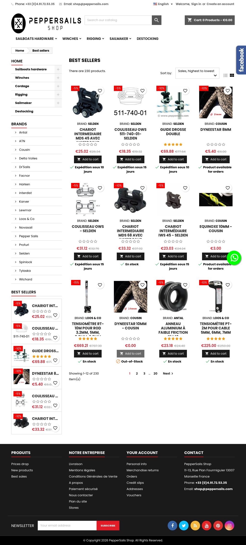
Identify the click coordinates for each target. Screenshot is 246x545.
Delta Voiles (27, 158)
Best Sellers (23, 292)
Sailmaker (119, 38)
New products (22, 470)
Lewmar (24, 210)
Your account (142, 452)
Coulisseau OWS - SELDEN (46, 396)
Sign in (196, 4)
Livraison (75, 464)
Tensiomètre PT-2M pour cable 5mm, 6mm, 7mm (216, 328)
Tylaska (24, 270)
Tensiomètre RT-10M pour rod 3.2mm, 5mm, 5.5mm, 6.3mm (88, 330)
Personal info (137, 464)
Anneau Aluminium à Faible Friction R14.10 (173, 330)
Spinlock (25, 262)
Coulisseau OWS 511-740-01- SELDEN (46, 328)
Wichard (25, 279)
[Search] (123, 20)
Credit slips (135, 482)
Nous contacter (81, 495)
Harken (24, 184)
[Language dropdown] (163, 4)
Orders (132, 476)
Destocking (147, 38)
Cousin (24, 149)
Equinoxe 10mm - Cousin (216, 228)
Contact (193, 452)
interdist (25, 193)
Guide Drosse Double (46, 351)
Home (17, 61)
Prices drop (20, 464)
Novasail (25, 227)
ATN (21, 141)
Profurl (23, 244)
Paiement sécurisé (83, 489)
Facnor (24, 175)
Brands (19, 124)
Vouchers (134, 495)
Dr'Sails (24, 167)
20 (155, 373)
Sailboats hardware (35, 38)
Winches (70, 38)
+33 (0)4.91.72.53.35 (40, 4)
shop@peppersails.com (91, 4)
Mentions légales (82, 470)
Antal (22, 132)
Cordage (22, 86)
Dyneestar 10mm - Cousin (130, 326)
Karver (23, 201)
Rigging (94, 38)
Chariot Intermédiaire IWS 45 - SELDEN (173, 231)
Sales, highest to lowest (198, 74)
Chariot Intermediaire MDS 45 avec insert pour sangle (46, 306)
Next (169, 373)
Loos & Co (26, 219)
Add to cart (87, 159)
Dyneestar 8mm (46, 373)
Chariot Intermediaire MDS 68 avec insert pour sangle (46, 419)
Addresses (135, 489)
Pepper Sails (28, 236)
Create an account (220, 4)
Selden (24, 253)
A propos (76, 482)
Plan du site (78, 501)
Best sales (19, 476)
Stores (74, 507)
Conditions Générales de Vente (93, 476)
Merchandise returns (143, 470)
